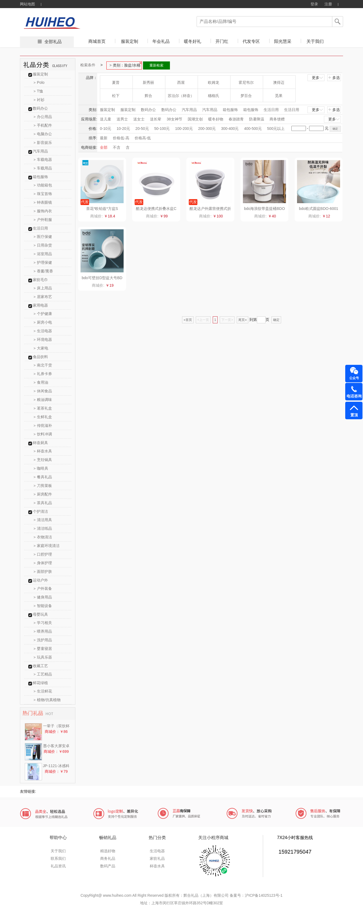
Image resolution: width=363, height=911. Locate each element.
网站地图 (27, 4)
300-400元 (230, 128)
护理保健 (43, 262)
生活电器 (43, 331)
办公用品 (43, 117)
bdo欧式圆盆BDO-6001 (318, 208)
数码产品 (107, 866)
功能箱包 (43, 185)
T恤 (38, 91)
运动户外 (40, 580)
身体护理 (43, 563)
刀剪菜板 (43, 485)
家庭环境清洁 (47, 545)
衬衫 (39, 100)
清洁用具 (43, 520)
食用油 (41, 382)
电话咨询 (354, 396)
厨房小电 (43, 322)
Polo (39, 82)
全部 (103, 147)
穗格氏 (213, 95)
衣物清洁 (43, 537)
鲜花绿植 (40, 683)
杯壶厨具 (40, 443)
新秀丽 (148, 82)
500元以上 (276, 128)
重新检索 (156, 65)
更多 (318, 77)
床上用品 (43, 288)
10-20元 (123, 128)
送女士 (139, 119)
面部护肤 (43, 571)
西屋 (181, 82)
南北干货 (43, 365)
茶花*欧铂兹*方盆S (102, 208)
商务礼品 (107, 858)
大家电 (41, 348)
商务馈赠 (277, 119)
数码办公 (40, 108)
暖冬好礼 (192, 41)
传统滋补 (43, 425)
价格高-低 (143, 138)
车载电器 (43, 159)
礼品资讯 (58, 866)
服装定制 (129, 41)
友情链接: (28, 791)
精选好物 (107, 851)
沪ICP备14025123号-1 (263, 895)
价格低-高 (121, 138)
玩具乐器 (43, 657)
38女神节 (174, 119)
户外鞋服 (43, 219)
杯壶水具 (43, 451)
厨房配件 (43, 494)
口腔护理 (43, 554)
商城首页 (97, 41)
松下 (116, 95)
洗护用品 (43, 640)
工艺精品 (43, 674)
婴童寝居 (43, 648)
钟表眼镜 (43, 202)
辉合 (148, 95)
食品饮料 (40, 357)
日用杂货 (43, 245)
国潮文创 (195, 119)
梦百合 (246, 95)
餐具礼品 (43, 477)
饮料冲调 (43, 434)
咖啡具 (41, 468)
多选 (334, 77)
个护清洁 (40, 511)
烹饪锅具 (43, 460)
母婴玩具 (40, 614)
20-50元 (142, 128)
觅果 (278, 95)
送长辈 (155, 119)
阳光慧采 (282, 41)
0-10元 (105, 128)
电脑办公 (43, 134)
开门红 (221, 41)
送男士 (122, 119)
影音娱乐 (43, 142)
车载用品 (43, 168)
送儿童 (105, 119)
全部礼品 (53, 41)
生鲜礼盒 (43, 417)
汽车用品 (40, 151)
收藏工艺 (40, 666)
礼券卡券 (43, 374)
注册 (328, 4)
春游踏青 (236, 119)
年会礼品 (161, 41)
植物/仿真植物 (47, 700)
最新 (103, 138)
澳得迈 (278, 82)
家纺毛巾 (40, 280)
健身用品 (43, 597)
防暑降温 (256, 119)
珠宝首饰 (43, 194)
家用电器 (40, 305)
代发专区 (251, 41)
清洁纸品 (43, 528)
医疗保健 (43, 236)
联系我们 (58, 858)
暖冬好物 (215, 119)
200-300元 (207, 128)
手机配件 (43, 125)
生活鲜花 (43, 691)
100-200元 (184, 128)
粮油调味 (43, 399)
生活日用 (40, 228)
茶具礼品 (43, 503)
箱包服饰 (40, 177)
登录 (314, 4)
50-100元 (162, 128)
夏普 (116, 82)
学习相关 (43, 623)
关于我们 (315, 41)
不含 (116, 147)
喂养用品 (43, 631)
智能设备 (43, 606)
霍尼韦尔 (246, 82)
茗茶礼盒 (43, 408)
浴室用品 (43, 254)
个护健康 (43, 313)
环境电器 (43, 339)
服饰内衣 (43, 211)
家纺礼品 (157, 858)
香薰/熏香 (43, 271)
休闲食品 (43, 391)
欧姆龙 (213, 82)
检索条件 (87, 65)
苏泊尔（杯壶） (181, 95)
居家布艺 (43, 297)
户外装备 (43, 588)
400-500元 (252, 128)
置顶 (354, 415)
